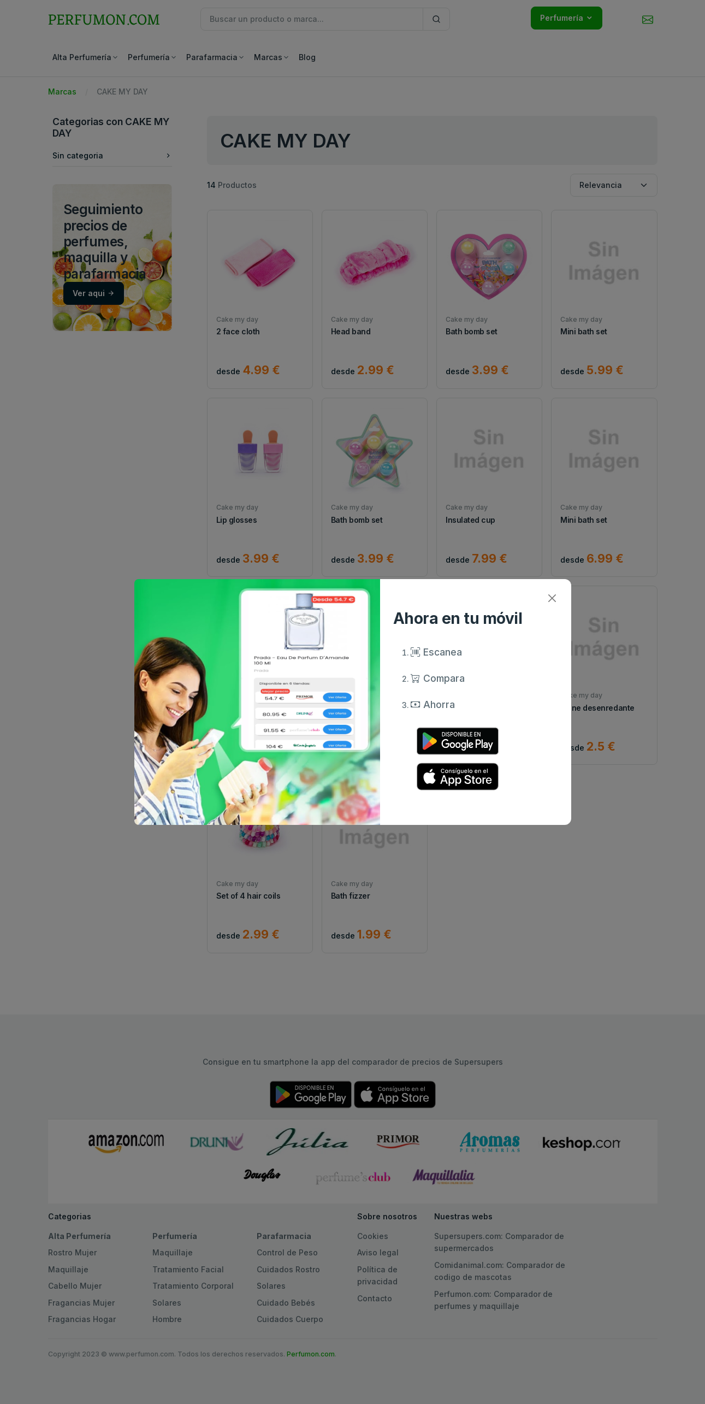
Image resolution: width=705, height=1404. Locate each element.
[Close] (552, 598)
